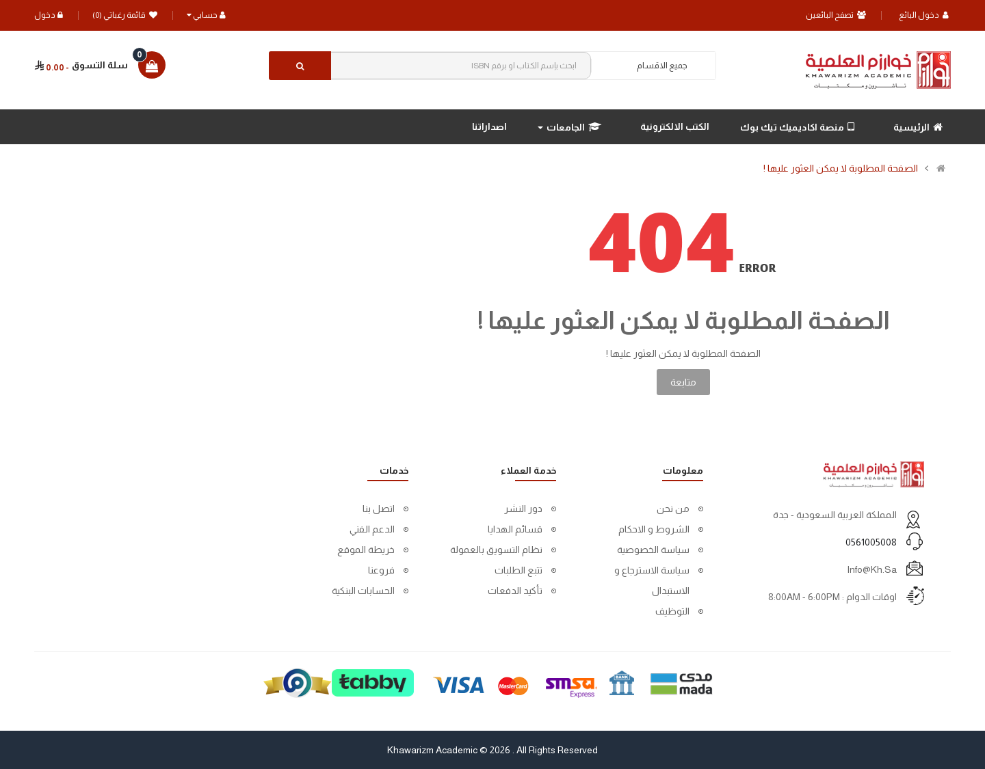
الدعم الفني (372, 529)
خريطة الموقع (366, 549)
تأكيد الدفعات (515, 590)
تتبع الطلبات (518, 570)
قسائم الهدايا (515, 529)
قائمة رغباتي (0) (124, 15)
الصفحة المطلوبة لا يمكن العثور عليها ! (840, 168)
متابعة (683, 382)
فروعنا (381, 570)
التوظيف (672, 611)
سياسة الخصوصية (653, 549)
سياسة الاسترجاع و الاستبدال (652, 580)
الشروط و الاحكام (654, 529)
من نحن (673, 508)
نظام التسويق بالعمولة (496, 549)
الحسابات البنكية (363, 590)
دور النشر (523, 508)
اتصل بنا (379, 508)
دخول (48, 15)
